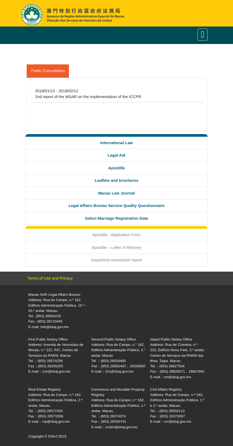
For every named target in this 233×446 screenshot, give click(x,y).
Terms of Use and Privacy (50, 278)
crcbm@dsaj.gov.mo (121, 427)
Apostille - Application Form (116, 234)
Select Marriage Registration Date (116, 218)
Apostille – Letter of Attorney (116, 247)
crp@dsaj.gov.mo (55, 421)
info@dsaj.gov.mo (54, 327)
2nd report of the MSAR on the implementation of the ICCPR (88, 96)
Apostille (116, 168)
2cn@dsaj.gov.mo (119, 371)
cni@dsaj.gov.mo (177, 377)
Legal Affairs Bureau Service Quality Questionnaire (116, 205)
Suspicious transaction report (116, 260)
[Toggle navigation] (203, 35)
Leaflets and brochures (116, 180)
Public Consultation (48, 70)
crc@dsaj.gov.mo (178, 421)
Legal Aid (116, 155)
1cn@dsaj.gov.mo (56, 371)
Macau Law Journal (116, 193)
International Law (116, 142)
